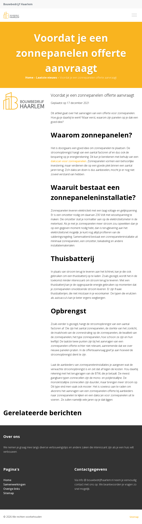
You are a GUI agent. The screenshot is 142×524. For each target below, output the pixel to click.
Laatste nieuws (46, 77)
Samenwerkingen (14, 484)
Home (29, 77)
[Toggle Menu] (134, 15)
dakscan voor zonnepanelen (68, 161)
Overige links (11, 489)
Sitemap (8, 493)
